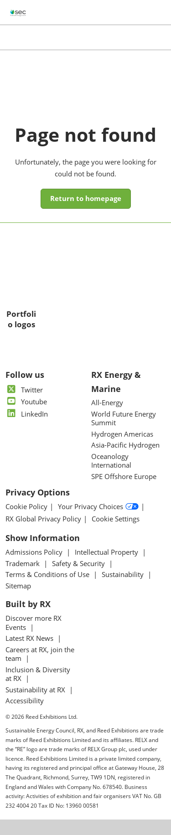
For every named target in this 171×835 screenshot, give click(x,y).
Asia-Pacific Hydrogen (125, 444)
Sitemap (18, 585)
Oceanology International (111, 461)
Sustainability (123, 574)
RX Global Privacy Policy (43, 519)
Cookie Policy (26, 506)
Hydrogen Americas (122, 433)
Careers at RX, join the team (39, 654)
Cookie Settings (116, 519)
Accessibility (24, 700)
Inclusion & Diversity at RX (37, 674)
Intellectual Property (107, 552)
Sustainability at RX (36, 689)
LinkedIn (26, 413)
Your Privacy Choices (98, 506)
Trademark (23, 563)
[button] (86, 199)
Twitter (24, 389)
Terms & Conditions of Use (48, 574)
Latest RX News (30, 638)
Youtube (26, 401)
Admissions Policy (34, 552)
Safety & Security (79, 563)
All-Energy (107, 402)
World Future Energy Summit (123, 418)
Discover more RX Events (33, 622)
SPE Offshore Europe (123, 476)
